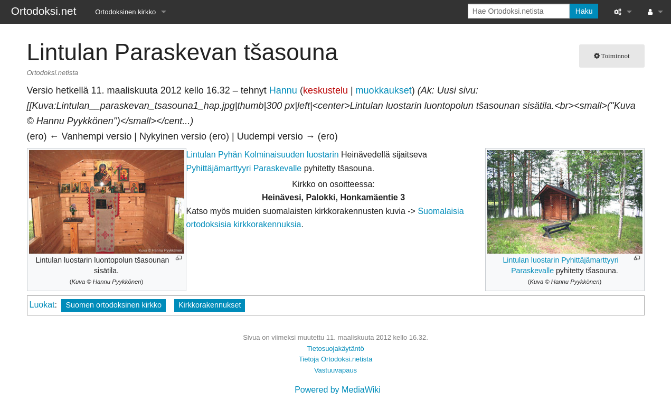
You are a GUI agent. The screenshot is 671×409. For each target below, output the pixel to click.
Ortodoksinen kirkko (125, 12)
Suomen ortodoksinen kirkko (113, 305)
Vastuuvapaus (335, 370)
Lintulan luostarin (531, 260)
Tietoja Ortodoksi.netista (335, 359)
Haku (584, 11)
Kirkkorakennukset (209, 305)
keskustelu (325, 90)
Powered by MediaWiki (338, 389)
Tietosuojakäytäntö (335, 348)
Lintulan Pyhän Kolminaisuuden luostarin (262, 154)
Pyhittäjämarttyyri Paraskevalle (244, 168)
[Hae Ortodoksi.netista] (519, 11)
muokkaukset (384, 90)
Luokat (42, 304)
